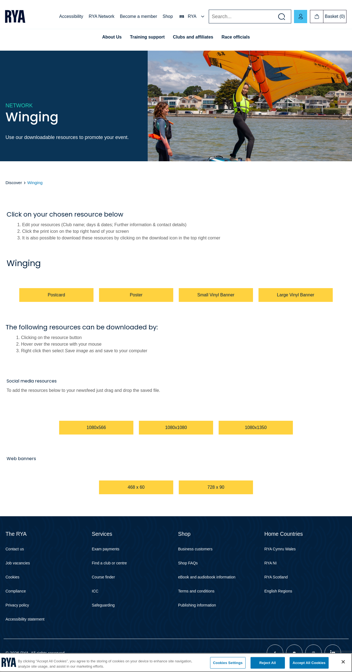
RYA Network (101, 16)
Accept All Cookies (309, 663)
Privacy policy (17, 605)
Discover (14, 182)
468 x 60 (136, 487)
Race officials (235, 37)
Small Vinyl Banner (216, 295)
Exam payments (105, 549)
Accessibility (71, 16)
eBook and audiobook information (207, 577)
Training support (147, 37)
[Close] (343, 662)
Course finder (103, 577)
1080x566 (96, 427)
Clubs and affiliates (193, 37)
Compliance (16, 591)
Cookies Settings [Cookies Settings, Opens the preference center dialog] (228, 663)
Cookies (13, 577)
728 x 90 (215, 487)
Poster (136, 295)
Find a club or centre (109, 563)
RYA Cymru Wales (280, 549)
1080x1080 (176, 427)
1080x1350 (255, 427)
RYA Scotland (276, 577)
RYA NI (270, 563)
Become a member (138, 16)
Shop (168, 16)
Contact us (15, 549)
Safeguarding (103, 605)
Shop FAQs (188, 563)
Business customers (195, 549)
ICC (95, 591)
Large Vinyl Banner (295, 295)
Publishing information (197, 605)
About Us (112, 37)
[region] (176, 662)
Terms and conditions (196, 591)
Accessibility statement (25, 619)
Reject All (267, 663)
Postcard (56, 295)
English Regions (278, 591)
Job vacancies (18, 563)
